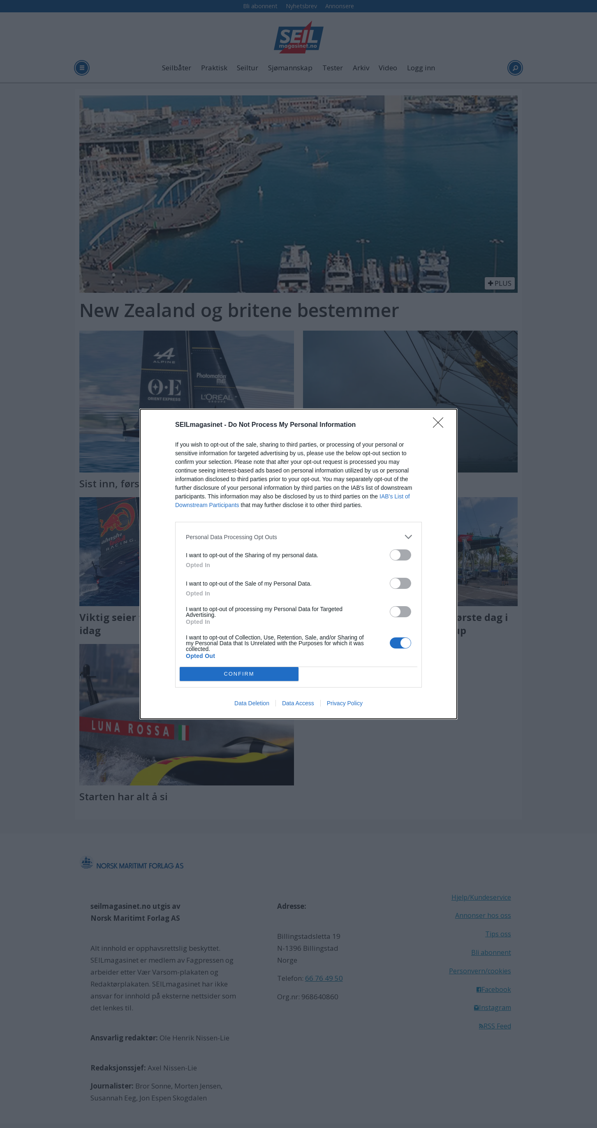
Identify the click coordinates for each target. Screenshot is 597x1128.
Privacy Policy (345, 703)
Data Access (298, 703)
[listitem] (298, 537)
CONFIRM (239, 674)
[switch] (400, 555)
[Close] (441, 425)
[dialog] (298, 564)
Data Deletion (251, 703)
